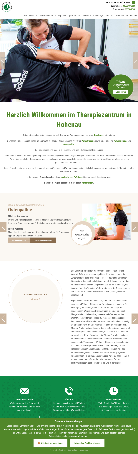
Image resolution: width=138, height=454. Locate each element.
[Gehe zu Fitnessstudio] (122, 18)
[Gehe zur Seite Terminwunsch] (43, 215)
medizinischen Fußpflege (72, 152)
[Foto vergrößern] (69, 49)
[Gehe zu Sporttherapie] (74, 18)
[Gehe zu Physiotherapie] (46, 18)
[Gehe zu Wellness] (109, 18)
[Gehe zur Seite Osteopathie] (19, 215)
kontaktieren (87, 158)
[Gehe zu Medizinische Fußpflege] (92, 18)
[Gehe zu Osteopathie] (60, 18)
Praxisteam (99, 110)
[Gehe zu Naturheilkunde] (30, 18)
